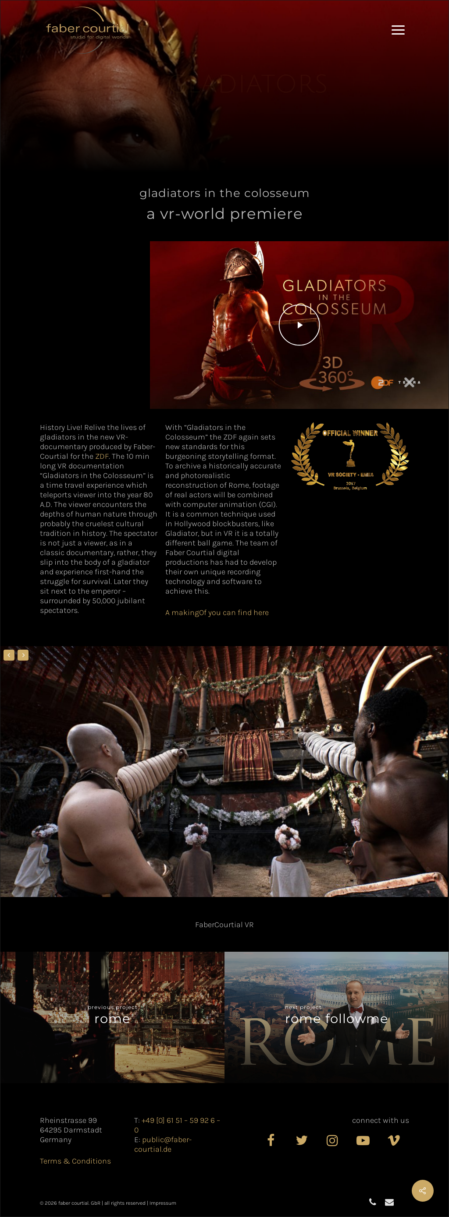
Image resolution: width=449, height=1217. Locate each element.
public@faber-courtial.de (163, 1144)
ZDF (102, 456)
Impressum (163, 1203)
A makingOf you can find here (217, 612)
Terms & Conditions (75, 1161)
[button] (398, 30)
